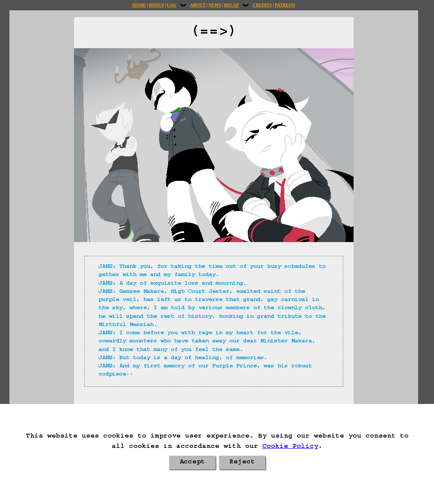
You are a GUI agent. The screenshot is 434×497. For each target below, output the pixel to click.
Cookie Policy (290, 447)
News (215, 5)
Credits (261, 5)
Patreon (285, 5)
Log (171, 5)
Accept (192, 462)
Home (139, 5)
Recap (231, 5)
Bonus (156, 5)
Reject (242, 462)
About (198, 5)
